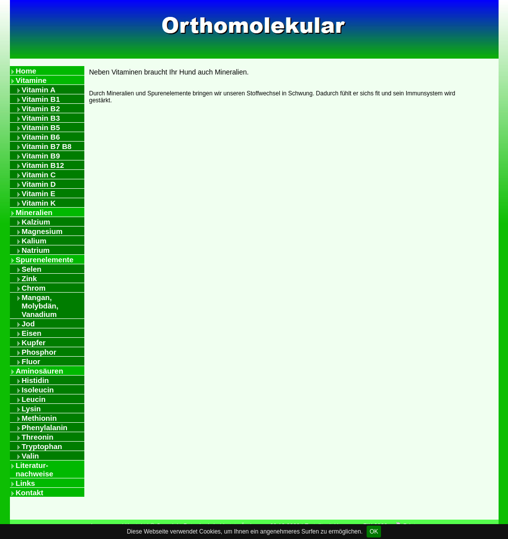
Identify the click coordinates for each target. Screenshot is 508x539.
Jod (28, 323)
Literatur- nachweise (35, 469)
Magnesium (42, 231)
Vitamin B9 (41, 156)
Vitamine (31, 80)
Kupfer (34, 342)
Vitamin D (39, 184)
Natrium (36, 250)
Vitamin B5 (41, 127)
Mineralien (34, 212)
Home (26, 71)
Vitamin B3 (41, 118)
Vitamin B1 (41, 99)
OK (374, 531)
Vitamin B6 (41, 137)
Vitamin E (39, 193)
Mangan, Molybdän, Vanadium (40, 305)
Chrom (34, 288)
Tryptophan (42, 446)
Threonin (38, 437)
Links (25, 483)
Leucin (34, 399)
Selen (32, 269)
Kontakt (30, 492)
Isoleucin (38, 389)
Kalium (34, 240)
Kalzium (36, 222)
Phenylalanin (45, 427)
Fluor (31, 361)
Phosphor (39, 352)
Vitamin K (39, 203)
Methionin (39, 418)
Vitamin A (39, 89)
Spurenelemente (45, 259)
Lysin (31, 408)
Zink (29, 278)
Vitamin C (39, 174)
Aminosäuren (40, 371)
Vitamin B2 (41, 108)
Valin (30, 456)
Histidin (35, 380)
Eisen (32, 333)
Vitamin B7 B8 (47, 146)
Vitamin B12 (43, 165)
